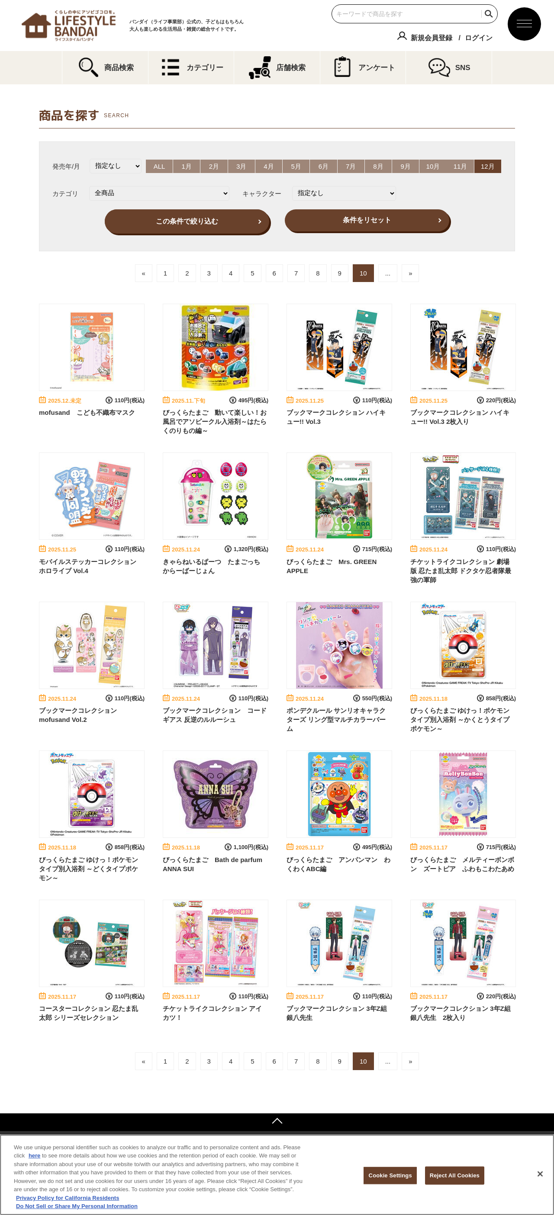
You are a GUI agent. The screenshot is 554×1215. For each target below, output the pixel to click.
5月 (296, 166)
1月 (186, 166)
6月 (324, 166)
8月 (379, 166)
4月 (269, 166)
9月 (406, 166)
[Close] (540, 1173)
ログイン (479, 38)
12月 (489, 166)
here (34, 1155)
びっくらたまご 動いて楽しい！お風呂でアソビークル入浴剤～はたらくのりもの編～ (215, 421)
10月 (434, 166)
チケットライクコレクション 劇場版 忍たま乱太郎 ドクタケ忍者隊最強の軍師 (460, 570)
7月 (351, 166)
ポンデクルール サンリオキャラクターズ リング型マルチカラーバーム (336, 719)
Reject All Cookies (455, 1175)
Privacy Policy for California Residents (67, 1198)
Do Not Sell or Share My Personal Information (77, 1206)
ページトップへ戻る (277, 1121)
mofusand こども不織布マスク (87, 412)
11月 (462, 166)
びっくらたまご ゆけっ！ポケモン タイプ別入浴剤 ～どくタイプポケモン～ (88, 868)
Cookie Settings (390, 1175)
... (388, 272)
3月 (241, 166)
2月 (213, 166)
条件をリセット (367, 219)
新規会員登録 (431, 38)
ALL (158, 166)
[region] (277, 1175)
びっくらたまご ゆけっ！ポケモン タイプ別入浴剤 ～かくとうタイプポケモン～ (459, 719)
